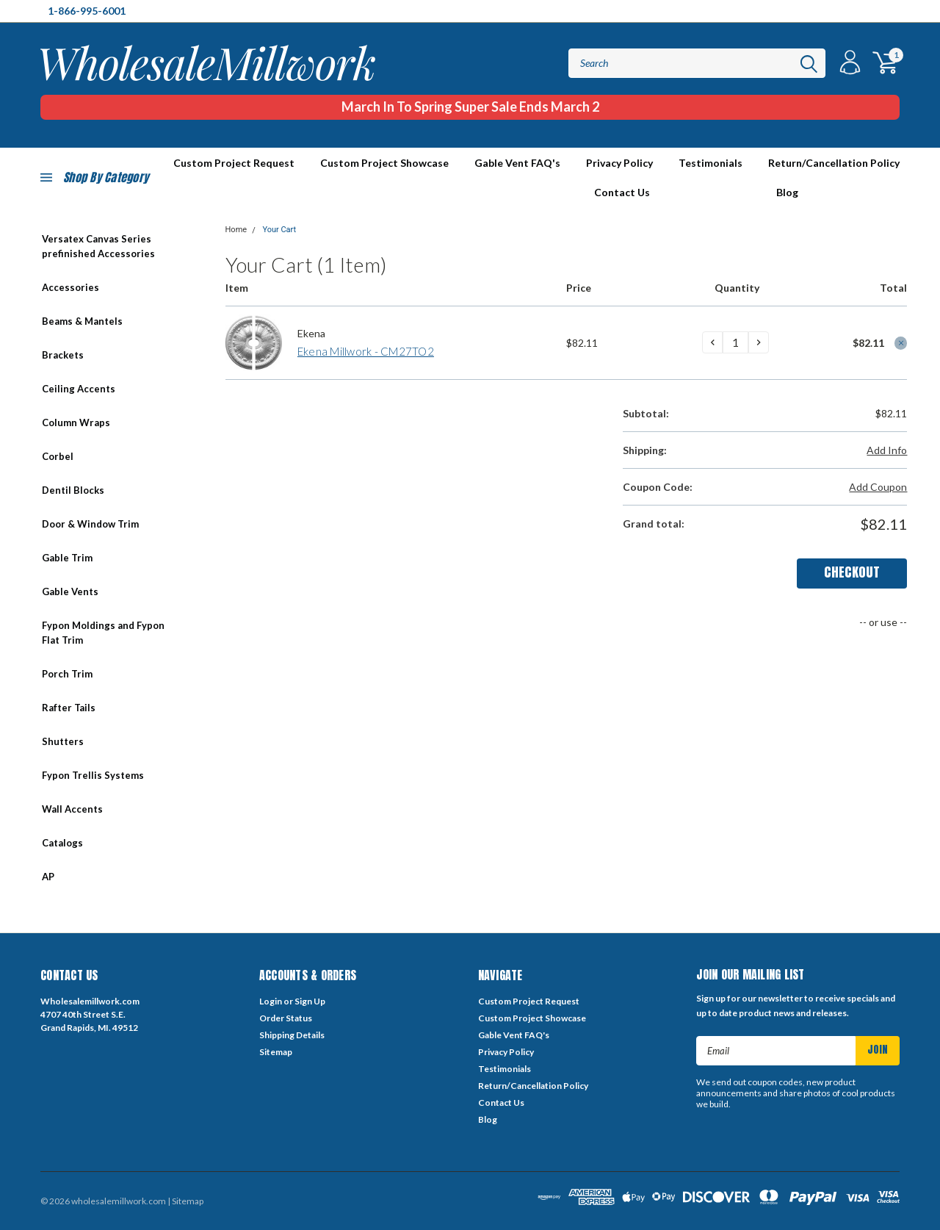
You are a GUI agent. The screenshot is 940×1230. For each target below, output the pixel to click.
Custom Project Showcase (384, 163)
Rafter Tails (68, 707)
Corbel (57, 456)
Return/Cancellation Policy (834, 163)
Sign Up (309, 1001)
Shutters (63, 741)
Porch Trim (67, 674)
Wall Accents (72, 809)
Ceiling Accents (78, 389)
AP (48, 876)
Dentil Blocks (73, 490)
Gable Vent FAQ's (517, 163)
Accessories (70, 287)
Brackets (63, 355)
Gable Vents (70, 591)
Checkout (852, 572)
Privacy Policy (619, 163)
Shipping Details (292, 1034)
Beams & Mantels (82, 321)
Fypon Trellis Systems (93, 775)
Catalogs (62, 843)
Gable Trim (67, 558)
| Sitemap (185, 1200)
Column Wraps (76, 422)
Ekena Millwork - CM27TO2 (365, 351)
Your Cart (279, 229)
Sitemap (275, 1051)
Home (236, 229)
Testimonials (710, 163)
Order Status (285, 1018)
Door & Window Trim (90, 524)
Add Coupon (878, 487)
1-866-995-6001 (87, 10)
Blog (787, 192)
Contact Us (622, 192)
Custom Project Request (528, 1001)
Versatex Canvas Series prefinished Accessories (98, 246)
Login (270, 1001)
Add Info (887, 450)
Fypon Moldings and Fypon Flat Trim (103, 632)
